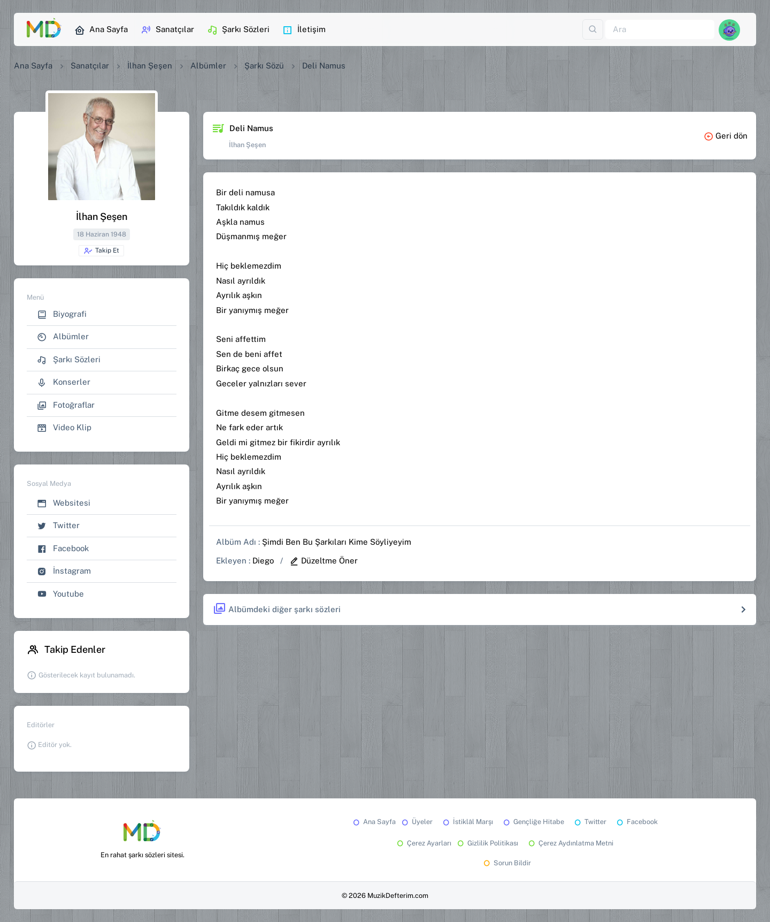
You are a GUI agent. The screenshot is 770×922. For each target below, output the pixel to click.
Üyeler (416, 822)
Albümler (208, 65)
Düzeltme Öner (323, 560)
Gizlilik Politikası (487, 843)
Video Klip (64, 428)
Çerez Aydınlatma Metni (570, 843)
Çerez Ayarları (423, 843)
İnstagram (64, 571)
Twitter (58, 526)
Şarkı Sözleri (238, 30)
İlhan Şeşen (149, 65)
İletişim (304, 30)
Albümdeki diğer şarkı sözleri (277, 609)
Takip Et (101, 251)
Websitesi (63, 503)
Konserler (63, 382)
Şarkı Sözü (264, 65)
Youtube (60, 594)
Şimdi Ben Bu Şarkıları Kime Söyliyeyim (336, 541)
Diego (263, 560)
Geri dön (726, 135)
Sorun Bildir (506, 863)
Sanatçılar (167, 30)
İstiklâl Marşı (467, 822)
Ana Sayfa (101, 30)
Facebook (63, 549)
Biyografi (62, 314)
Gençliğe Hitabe (533, 822)
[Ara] (659, 30)
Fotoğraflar (66, 405)
